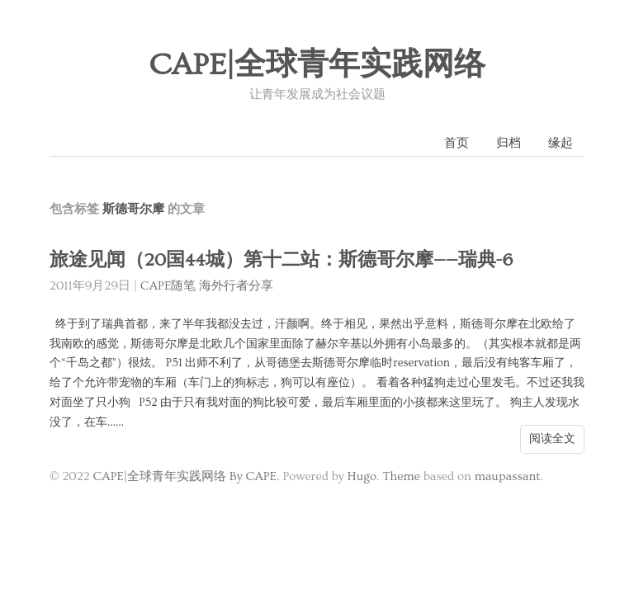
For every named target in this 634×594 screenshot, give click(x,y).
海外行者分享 (236, 286)
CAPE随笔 (168, 286)
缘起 (560, 143)
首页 (456, 143)
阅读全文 (552, 439)
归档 (508, 143)
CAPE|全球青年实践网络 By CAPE (184, 476)
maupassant (508, 476)
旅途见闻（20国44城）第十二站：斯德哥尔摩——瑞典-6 (281, 260)
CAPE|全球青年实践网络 (317, 65)
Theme (400, 476)
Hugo (362, 476)
